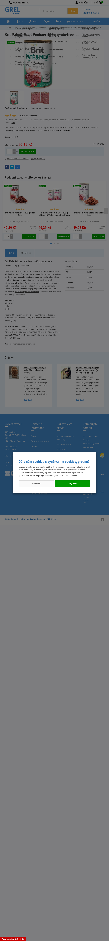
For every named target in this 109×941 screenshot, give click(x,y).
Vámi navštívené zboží (11, 939)
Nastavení (36, 483)
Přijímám (73, 483)
